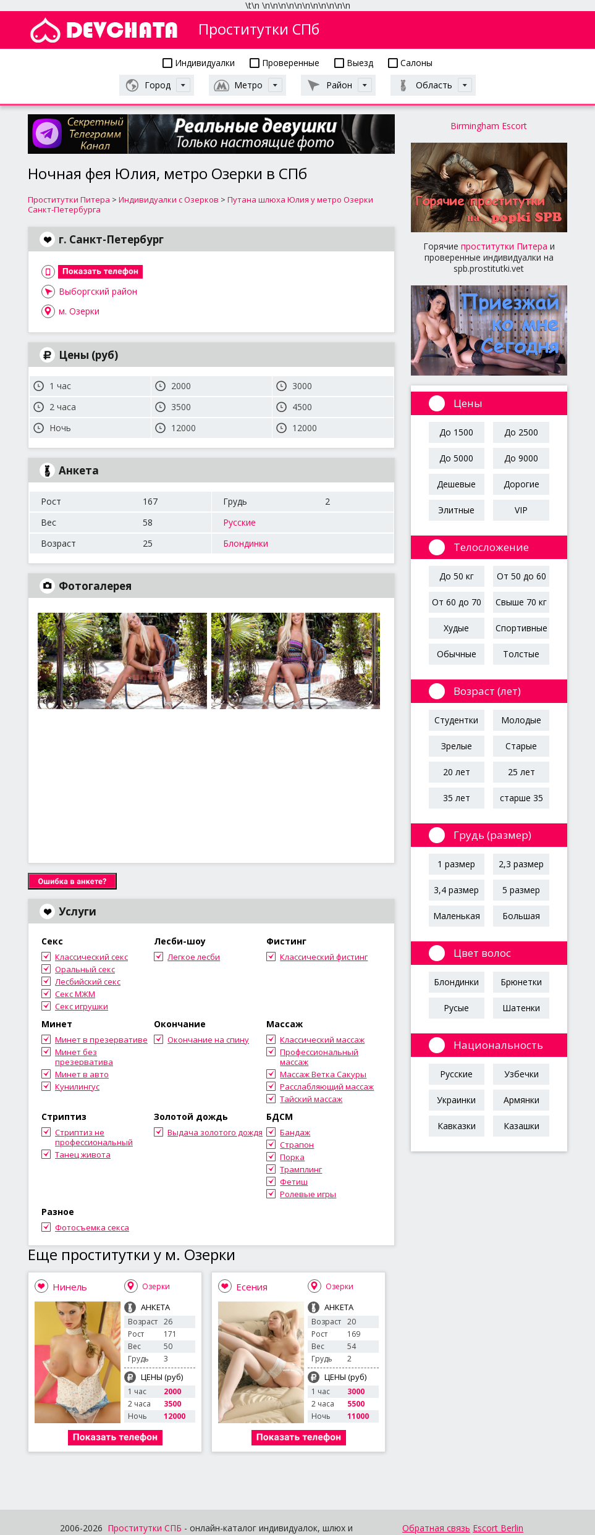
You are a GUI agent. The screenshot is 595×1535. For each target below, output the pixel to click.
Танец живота (83, 1154)
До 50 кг (456, 576)
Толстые (521, 654)
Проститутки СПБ (145, 1528)
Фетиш (294, 1181)
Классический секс (91, 956)
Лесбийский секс (87, 981)
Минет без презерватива (84, 1056)
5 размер (521, 890)
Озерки (156, 1286)
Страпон (297, 1144)
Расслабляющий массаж (327, 1086)
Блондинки (245, 543)
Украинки (456, 1100)
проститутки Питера (504, 246)
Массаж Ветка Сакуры (323, 1074)
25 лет (521, 772)
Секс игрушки (81, 1006)
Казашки (521, 1126)
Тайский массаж (311, 1098)
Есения (252, 1287)
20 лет (456, 772)
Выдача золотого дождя (215, 1132)
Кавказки (456, 1126)
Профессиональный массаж (319, 1056)
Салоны (410, 63)
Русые (456, 1008)
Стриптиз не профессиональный (94, 1137)
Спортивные (521, 628)
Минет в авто (82, 1074)
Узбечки (521, 1074)
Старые (521, 746)
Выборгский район (98, 291)
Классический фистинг (324, 956)
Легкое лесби (193, 956)
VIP (521, 510)
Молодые (521, 720)
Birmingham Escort (488, 126)
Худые (456, 628)
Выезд (353, 63)
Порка (292, 1157)
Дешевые (456, 484)
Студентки (456, 720)
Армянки (521, 1100)
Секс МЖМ (75, 993)
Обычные (456, 654)
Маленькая (456, 916)
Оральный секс (85, 969)
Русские (239, 522)
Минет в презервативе (101, 1039)
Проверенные (284, 63)
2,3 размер (521, 864)
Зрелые (456, 746)
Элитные (456, 510)
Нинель (70, 1287)
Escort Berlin (498, 1528)
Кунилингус (77, 1086)
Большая (521, 916)
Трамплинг (301, 1169)
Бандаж (295, 1132)
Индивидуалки (198, 63)
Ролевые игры (308, 1194)
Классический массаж (322, 1039)
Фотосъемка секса (92, 1227)
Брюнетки (521, 982)
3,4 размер (456, 890)
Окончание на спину (208, 1039)
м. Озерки (79, 311)
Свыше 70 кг (521, 602)
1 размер (456, 864)
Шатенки (521, 1008)
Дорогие (521, 484)
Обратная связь (436, 1528)
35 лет (456, 798)
